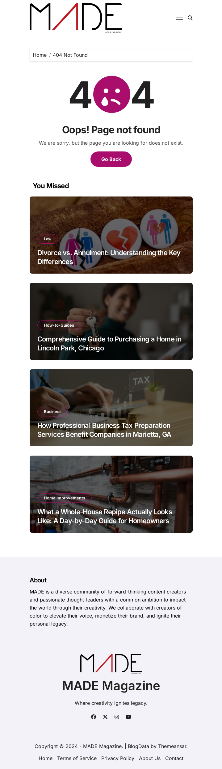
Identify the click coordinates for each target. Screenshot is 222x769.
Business (52, 411)
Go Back (111, 159)
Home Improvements (64, 497)
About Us (150, 758)
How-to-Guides (59, 325)
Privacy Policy (117, 758)
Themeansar (172, 746)
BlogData (138, 746)
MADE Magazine (111, 685)
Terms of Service (77, 758)
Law (48, 238)
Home (45, 758)
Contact (174, 758)
